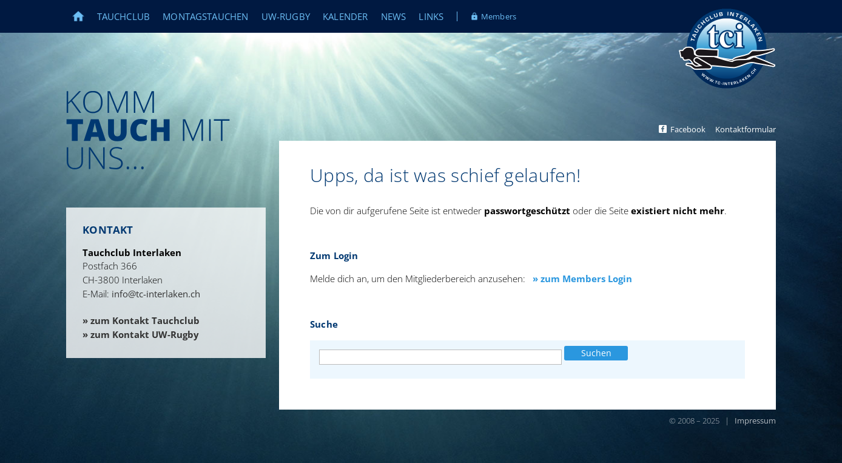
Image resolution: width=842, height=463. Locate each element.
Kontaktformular (745, 129)
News (393, 16)
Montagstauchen (205, 16)
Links (431, 16)
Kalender (345, 16)
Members (498, 16)
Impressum (755, 420)
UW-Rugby (285, 16)
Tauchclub (123, 16)
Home (84, 16)
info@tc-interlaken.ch (156, 294)
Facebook (688, 129)
